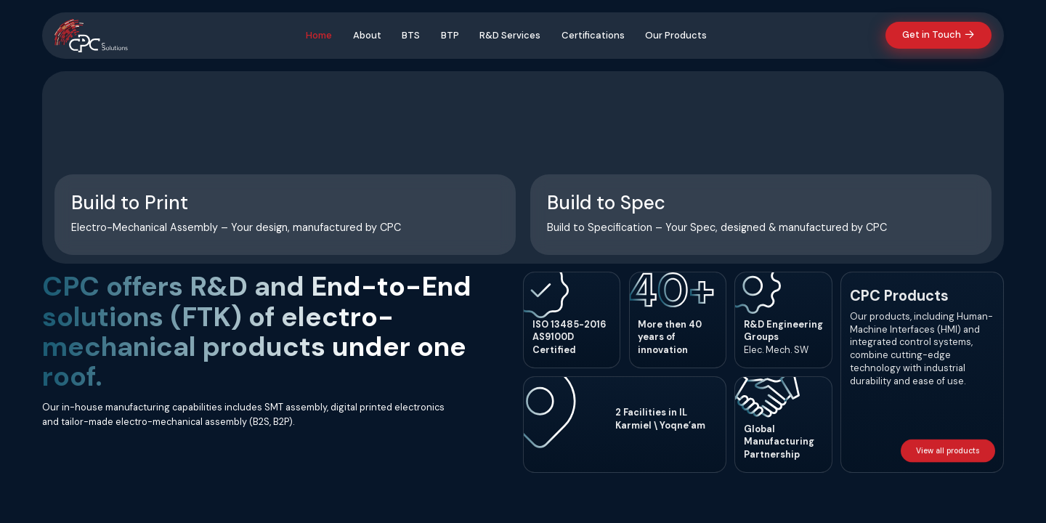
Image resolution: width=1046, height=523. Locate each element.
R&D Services (508, 35)
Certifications (591, 35)
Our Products (674, 35)
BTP (448, 35)
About (366, 35)
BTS (409, 35)
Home (317, 35)
